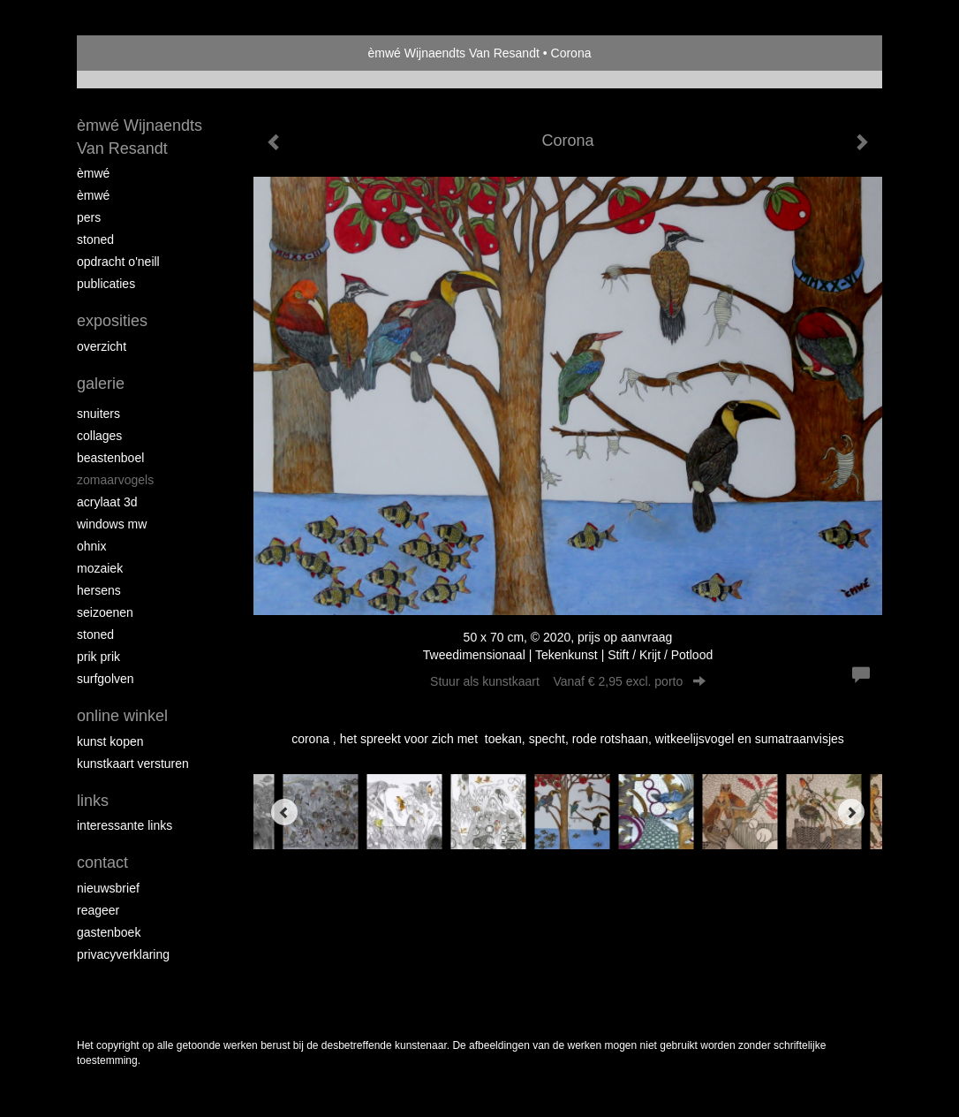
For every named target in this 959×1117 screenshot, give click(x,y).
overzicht (101, 346)
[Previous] (284, 812)
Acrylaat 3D (107, 502)
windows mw (112, 524)
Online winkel (122, 716)
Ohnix (91, 546)
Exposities (112, 321)
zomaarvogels (115, 480)
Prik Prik (98, 657)
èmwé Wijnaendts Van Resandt (454, 53)
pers (89, 217)
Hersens (99, 590)
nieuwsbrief (108, 888)
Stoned (95, 239)
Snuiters (98, 414)
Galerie (101, 383)
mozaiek (100, 568)
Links (93, 800)
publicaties (106, 284)
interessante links (124, 825)
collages (99, 436)
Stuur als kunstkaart (568, 681)
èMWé (93, 173)
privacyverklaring (123, 954)
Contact (102, 862)
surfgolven (105, 679)
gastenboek (108, 932)
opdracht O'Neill (118, 262)
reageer (98, 910)
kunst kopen (110, 741)
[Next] (851, 812)
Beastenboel (110, 458)
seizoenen (105, 612)
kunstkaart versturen (133, 763)
